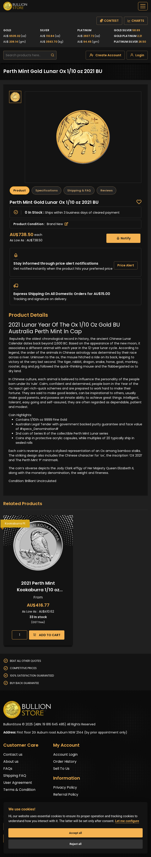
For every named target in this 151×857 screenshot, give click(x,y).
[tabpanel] (75, 252)
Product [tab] (19, 190)
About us (10, 761)
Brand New (57, 224)
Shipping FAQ (14, 775)
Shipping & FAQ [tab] (79, 190)
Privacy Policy (65, 787)
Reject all (75, 844)
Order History (64, 761)
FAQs (7, 768)
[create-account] (105, 55)
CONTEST (109, 20)
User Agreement (17, 782)
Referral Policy (65, 794)
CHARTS (135, 20)
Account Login (65, 754)
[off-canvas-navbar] (143, 6)
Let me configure (127, 821)
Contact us (12, 754)
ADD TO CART (46, 634)
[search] (52, 55)
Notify (123, 238)
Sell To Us (61, 768)
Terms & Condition (19, 789)
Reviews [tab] (106, 190)
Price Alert (125, 265)
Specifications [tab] (46, 190)
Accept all (75, 833)
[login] (137, 55)
